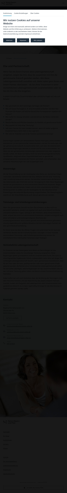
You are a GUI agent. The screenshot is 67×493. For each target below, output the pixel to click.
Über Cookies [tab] (34, 13)
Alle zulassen (38, 40)
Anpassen (23, 40)
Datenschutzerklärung (10, 34)
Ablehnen (9, 40)
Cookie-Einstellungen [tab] (21, 13)
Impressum (28, 34)
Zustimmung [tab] (7, 13)
